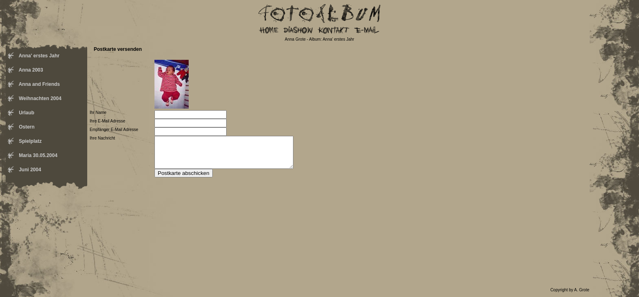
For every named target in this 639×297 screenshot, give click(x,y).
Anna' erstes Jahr (38, 56)
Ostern (26, 127)
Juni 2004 (29, 170)
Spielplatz (30, 141)
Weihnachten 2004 (40, 98)
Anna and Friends (39, 84)
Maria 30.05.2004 (37, 155)
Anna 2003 (30, 70)
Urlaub (26, 113)
